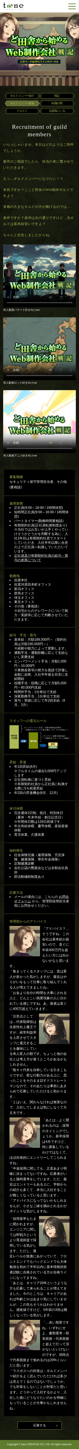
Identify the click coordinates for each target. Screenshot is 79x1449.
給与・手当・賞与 (22, 635)
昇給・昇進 (17, 762)
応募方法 (16, 892)
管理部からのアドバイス (28, 921)
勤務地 (14, 576)
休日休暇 (16, 808)
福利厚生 (16, 850)
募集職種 (16, 477)
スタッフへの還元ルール (28, 721)
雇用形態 (16, 503)
